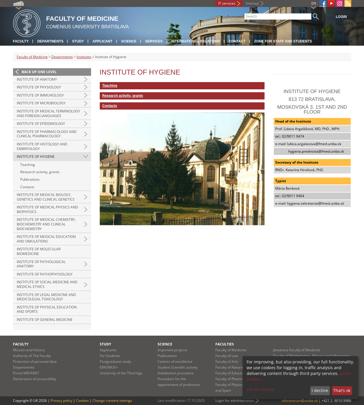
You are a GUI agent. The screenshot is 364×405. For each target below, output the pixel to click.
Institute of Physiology (39, 87)
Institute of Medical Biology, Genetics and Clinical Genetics (46, 197)
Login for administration (234, 400)
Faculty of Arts (226, 361)
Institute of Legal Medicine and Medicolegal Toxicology (46, 297)
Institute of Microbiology (41, 103)
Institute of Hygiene (36, 156)
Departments (50, 41)
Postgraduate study (115, 361)
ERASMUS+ (109, 367)
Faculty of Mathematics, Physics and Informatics (311, 355)
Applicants (108, 349)
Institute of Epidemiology (41, 123)
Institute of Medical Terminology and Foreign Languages (48, 113)
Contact (237, 41)
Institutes (84, 56)
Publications (30, 179)
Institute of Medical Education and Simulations (46, 239)
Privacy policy (61, 400)
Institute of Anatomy (37, 79)
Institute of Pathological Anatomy (41, 264)
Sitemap (252, 3)
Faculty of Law (226, 355)
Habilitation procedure (176, 373)
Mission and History (29, 349)
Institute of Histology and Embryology (42, 146)
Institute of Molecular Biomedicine (38, 251)
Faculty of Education (231, 373)
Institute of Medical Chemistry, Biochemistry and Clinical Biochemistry (46, 224)
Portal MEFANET (26, 373)
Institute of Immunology (40, 95)
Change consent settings (112, 400)
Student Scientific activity (177, 367)
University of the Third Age (121, 373)
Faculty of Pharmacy (231, 378)
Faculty (21, 41)
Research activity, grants (40, 171)
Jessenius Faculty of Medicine (296, 349)
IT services (226, 3)
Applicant (102, 41)
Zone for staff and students (283, 41)
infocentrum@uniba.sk (300, 400)
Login (341, 17)
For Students (110, 355)
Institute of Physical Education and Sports (47, 309)
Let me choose (260, 389)
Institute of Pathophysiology (45, 274)
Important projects (172, 349)
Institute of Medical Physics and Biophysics (47, 209)
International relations (195, 41)
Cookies (82, 400)
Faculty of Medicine (32, 56)
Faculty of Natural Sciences (237, 367)
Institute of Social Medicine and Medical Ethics (47, 284)
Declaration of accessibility (34, 378)
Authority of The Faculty (32, 355)
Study (78, 41)
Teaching (27, 164)
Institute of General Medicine (45, 319)
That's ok (341, 390)
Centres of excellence (175, 361)
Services (153, 41)
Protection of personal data (35, 361)
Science (128, 41)
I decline (320, 390)
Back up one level (39, 71)
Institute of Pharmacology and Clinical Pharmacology (47, 134)
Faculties (224, 344)
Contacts (27, 186)
